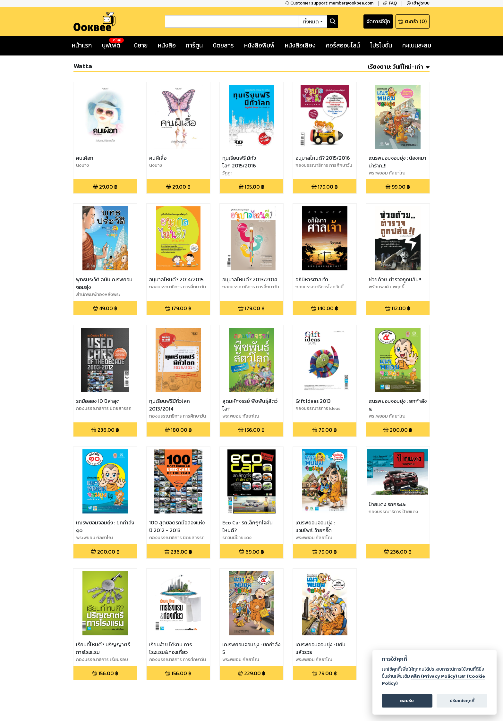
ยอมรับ (407, 701)
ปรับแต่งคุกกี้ (462, 701)
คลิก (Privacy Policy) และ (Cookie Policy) (433, 680)
